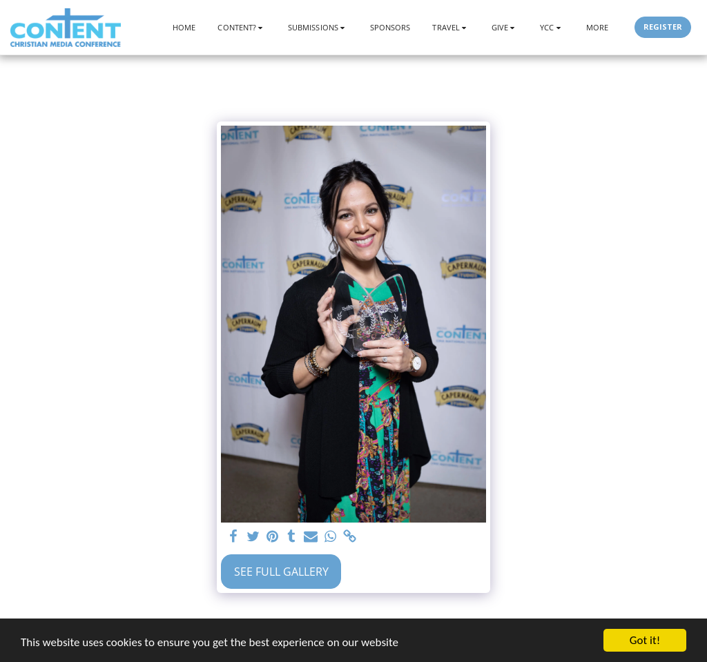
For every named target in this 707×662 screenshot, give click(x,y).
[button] (241, 27)
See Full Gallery (281, 571)
